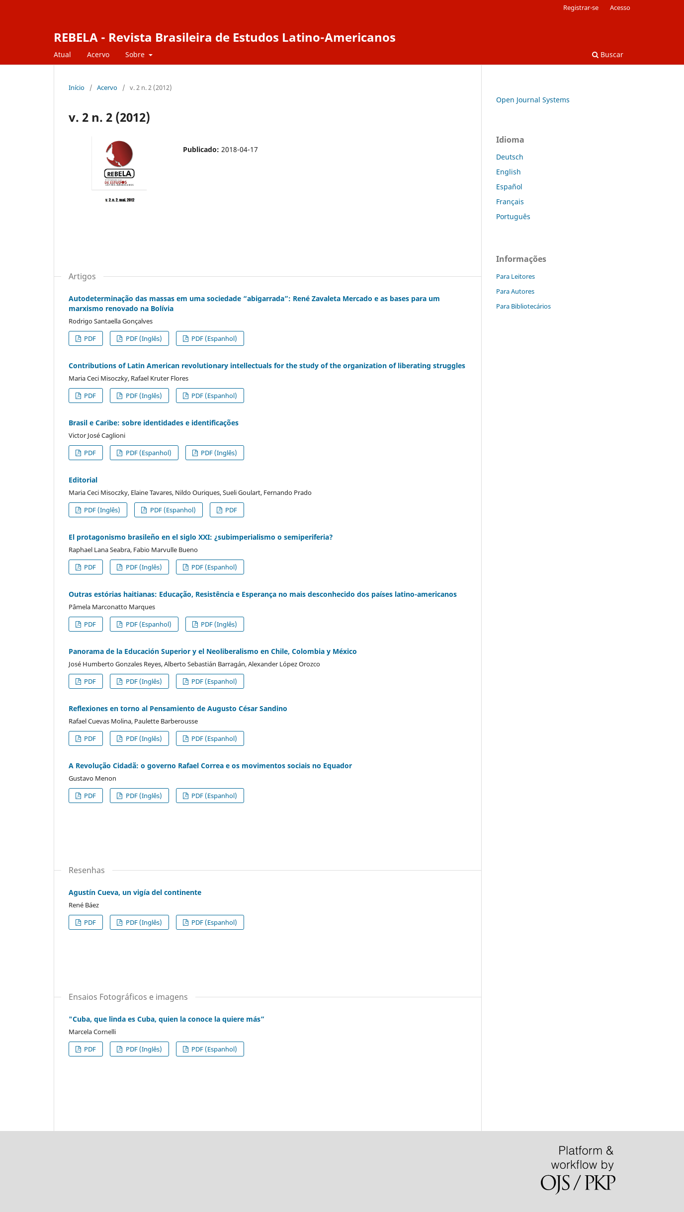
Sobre (136, 54)
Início (77, 87)
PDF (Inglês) (143, 338)
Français (510, 201)
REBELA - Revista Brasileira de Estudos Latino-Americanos (225, 37)
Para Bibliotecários (523, 306)
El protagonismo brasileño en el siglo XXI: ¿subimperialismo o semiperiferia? (201, 537)
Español (509, 186)
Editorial (83, 480)
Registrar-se (580, 7)
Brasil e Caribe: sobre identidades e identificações (154, 422)
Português (513, 216)
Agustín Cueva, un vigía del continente (135, 892)
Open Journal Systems (533, 99)
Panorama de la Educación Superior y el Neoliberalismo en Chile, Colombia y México (213, 651)
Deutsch (509, 157)
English (508, 171)
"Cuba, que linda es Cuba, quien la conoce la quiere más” (166, 1019)
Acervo (98, 54)
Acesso (620, 7)
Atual (62, 54)
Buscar (607, 54)
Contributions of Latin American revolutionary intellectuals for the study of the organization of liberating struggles (267, 365)
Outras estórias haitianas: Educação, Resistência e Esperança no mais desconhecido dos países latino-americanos (263, 594)
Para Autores (515, 291)
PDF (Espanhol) (213, 338)
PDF (89, 338)
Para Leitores (515, 276)
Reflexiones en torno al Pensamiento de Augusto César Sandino (178, 708)
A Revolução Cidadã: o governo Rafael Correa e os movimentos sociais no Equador (210, 765)
